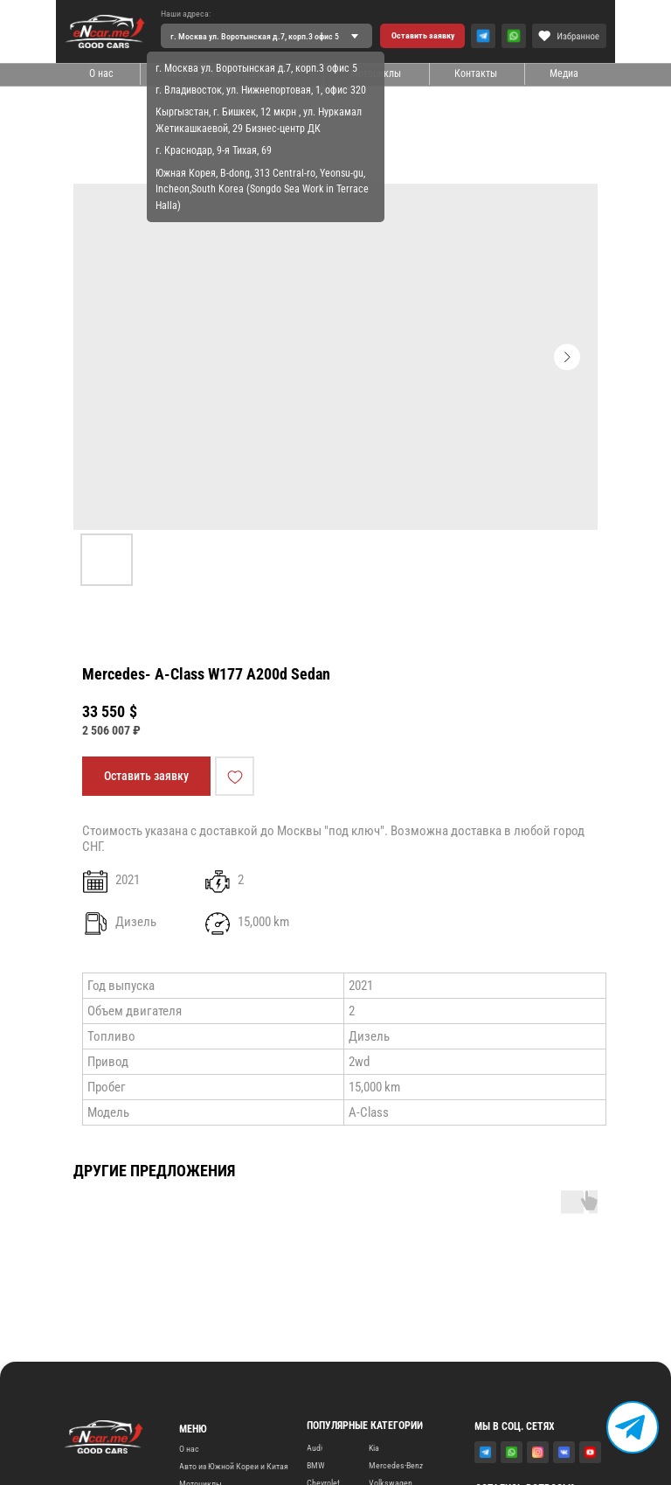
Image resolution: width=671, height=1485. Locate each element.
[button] (422, 36)
